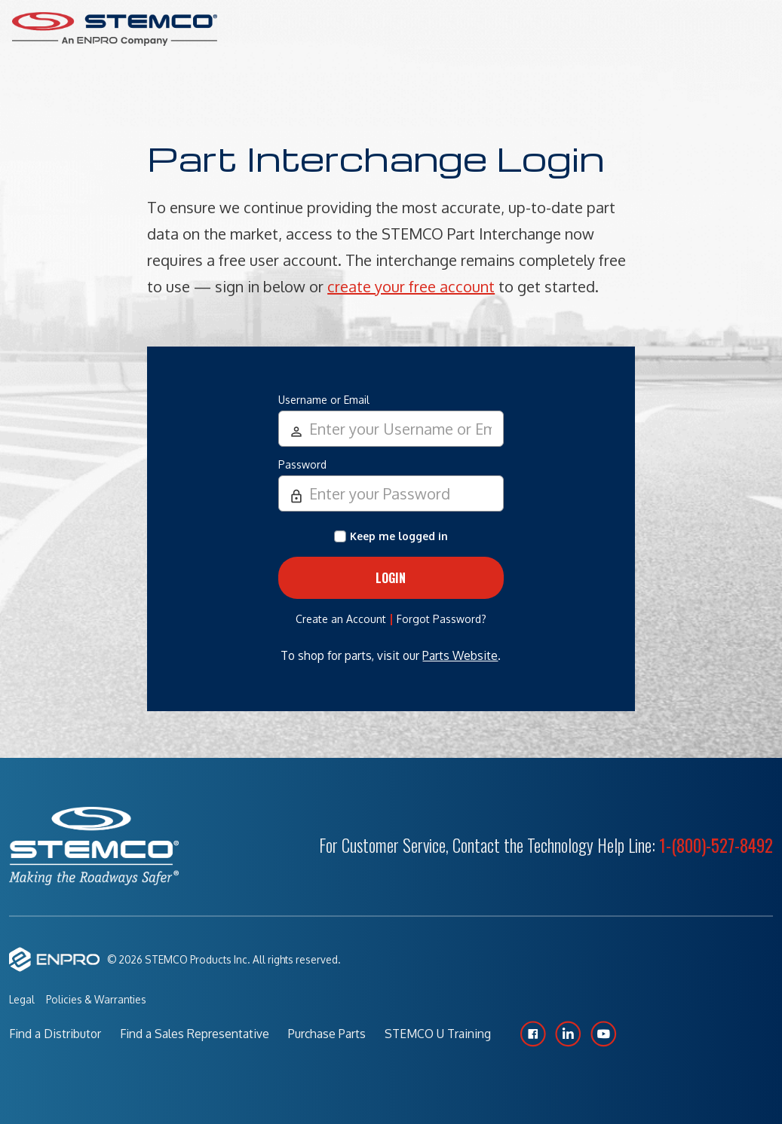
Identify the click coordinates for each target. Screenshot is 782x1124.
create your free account (411, 286)
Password (302, 464)
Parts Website (460, 655)
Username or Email (324, 399)
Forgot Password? (441, 618)
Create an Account (341, 618)
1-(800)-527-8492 (716, 845)
